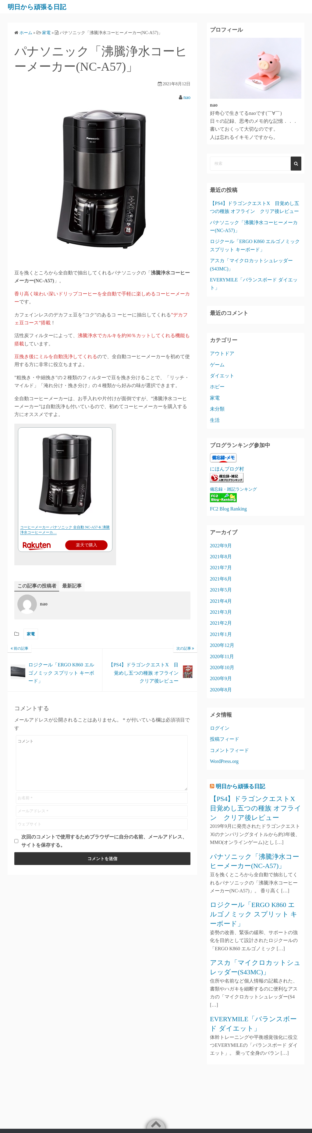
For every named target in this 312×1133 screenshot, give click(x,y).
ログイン (219, 728)
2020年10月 (222, 667)
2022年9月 (221, 545)
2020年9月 (221, 678)
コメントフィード (229, 750)
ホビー (217, 386)
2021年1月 (221, 634)
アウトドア (222, 353)
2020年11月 (222, 656)
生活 (215, 420)
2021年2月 (221, 623)
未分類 (217, 408)
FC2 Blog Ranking (228, 508)
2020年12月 (222, 645)
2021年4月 (221, 601)
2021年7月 (221, 567)
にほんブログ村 (227, 468)
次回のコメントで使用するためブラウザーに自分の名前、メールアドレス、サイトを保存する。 (104, 841)
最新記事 (72, 585)
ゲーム (217, 364)
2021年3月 (221, 612)
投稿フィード (224, 739)
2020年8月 (221, 689)
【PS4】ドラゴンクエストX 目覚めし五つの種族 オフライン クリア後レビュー (256, 808)
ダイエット (222, 375)
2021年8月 (221, 556)
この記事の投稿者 (36, 585)
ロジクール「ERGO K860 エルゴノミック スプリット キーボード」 (253, 914)
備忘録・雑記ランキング (233, 489)
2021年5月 (221, 589)
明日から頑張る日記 (41, 7)
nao (186, 97)
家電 (31, 634)
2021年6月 (221, 578)
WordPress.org (224, 761)
